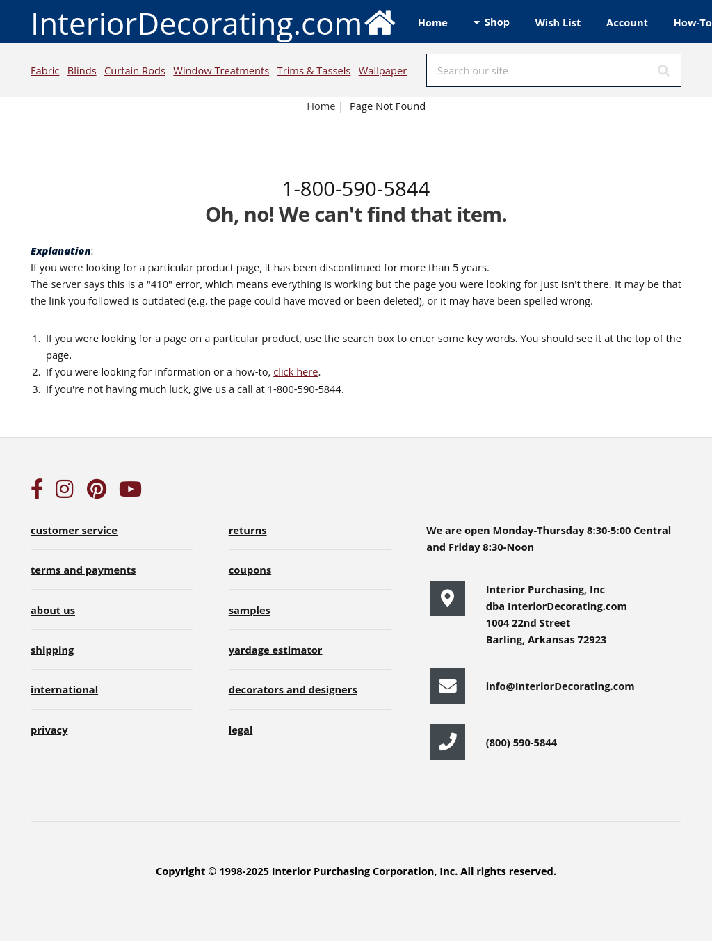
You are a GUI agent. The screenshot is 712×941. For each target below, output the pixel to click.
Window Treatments (221, 70)
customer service (74, 530)
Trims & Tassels (314, 70)
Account (627, 22)
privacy (49, 730)
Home (433, 22)
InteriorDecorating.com (214, 22)
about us (53, 610)
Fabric (45, 70)
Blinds (82, 70)
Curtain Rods (134, 70)
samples (249, 610)
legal (241, 730)
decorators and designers (293, 689)
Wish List (558, 22)
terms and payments (83, 570)
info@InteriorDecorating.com (560, 686)
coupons (250, 570)
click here (295, 371)
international (64, 689)
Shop (497, 22)
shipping (52, 650)
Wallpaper (383, 70)
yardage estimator (276, 650)
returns (248, 530)
